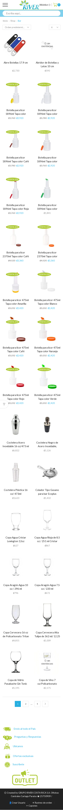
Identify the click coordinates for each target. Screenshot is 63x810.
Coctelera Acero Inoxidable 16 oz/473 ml (16, 444)
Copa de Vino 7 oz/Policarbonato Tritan (47, 683)
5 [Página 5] (37, 704)
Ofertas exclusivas (23, 755)
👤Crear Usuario (17, 803)
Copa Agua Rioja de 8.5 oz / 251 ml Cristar (47, 539)
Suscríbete (15, 764)
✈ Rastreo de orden (42, 803)
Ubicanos (18, 746)
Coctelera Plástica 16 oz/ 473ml (16, 491)
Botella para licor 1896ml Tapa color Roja (16, 207)
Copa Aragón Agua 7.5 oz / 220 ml (47, 587)
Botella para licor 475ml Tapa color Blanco (47, 301)
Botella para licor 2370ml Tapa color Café (16, 254)
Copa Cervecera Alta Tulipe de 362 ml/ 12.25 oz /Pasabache (47, 636)
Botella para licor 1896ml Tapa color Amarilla (16, 114)
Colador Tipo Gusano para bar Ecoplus (47, 491)
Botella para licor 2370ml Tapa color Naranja (47, 256)
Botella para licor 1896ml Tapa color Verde (47, 209)
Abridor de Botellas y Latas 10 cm (47, 64)
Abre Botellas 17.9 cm (16, 62)
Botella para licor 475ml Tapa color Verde (47, 396)
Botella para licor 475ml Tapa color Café (16, 349)
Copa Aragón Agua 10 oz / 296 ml (15, 587)
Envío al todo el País (19, 729)
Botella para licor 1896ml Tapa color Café (16, 159)
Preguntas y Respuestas (27, 736)
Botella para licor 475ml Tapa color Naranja (47, 349)
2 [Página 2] (25, 704)
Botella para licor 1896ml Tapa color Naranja (47, 161)
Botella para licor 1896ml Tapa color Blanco (47, 114)
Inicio (5, 20)
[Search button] (57, 13)
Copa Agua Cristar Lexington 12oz (16, 539)
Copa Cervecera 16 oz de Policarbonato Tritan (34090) (16, 636)
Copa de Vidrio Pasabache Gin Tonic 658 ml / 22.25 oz (15, 683)
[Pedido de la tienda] (17, 27)
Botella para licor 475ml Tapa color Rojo (16, 396)
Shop (12, 20)
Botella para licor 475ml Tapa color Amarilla (16, 301)
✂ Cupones (31, 806)
